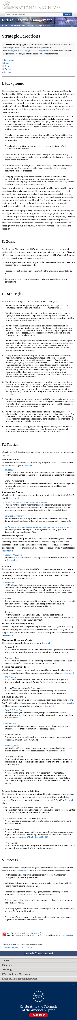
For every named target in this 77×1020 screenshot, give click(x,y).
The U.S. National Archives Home (31, 6)
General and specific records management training (27, 502)
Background (8, 60)
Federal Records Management (21, 25)
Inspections (9, 582)
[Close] (74, 984)
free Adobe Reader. (33, 933)
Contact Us (8, 960)
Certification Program (14, 515)
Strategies (9, 66)
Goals (6, 63)
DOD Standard (11, 677)
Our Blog (7, 969)
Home (4, 25)
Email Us (7, 965)
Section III (28, 465)
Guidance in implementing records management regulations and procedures (38, 527)
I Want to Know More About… (17, 974)
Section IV (23, 870)
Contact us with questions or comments (18, 947)
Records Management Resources (19, 979)
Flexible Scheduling (13, 710)
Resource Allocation (13, 554)
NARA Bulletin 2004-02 (37, 837)
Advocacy (9, 469)
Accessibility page (66, 935)
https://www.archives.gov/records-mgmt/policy (29, 50)
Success (7, 72)
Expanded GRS (11, 723)
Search (67, 14)
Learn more (38, 1015)
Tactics (7, 69)
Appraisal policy (12, 745)
